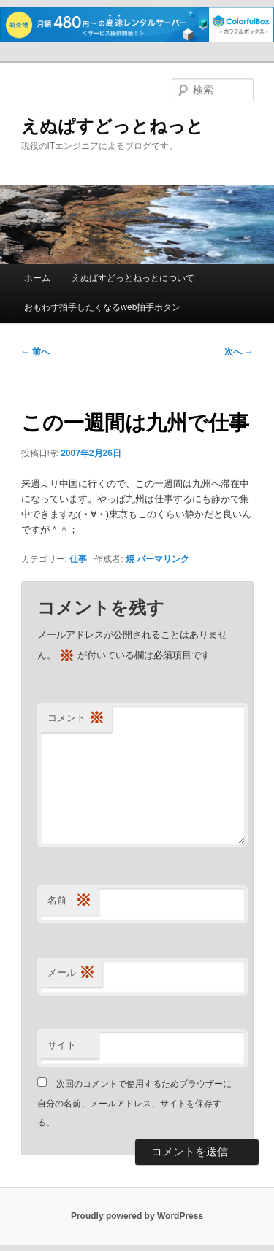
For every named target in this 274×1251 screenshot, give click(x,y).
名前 (69, 901)
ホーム (37, 278)
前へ (35, 352)
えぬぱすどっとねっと (112, 126)
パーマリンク (163, 559)
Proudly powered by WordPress (137, 1216)
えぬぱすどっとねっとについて (133, 278)
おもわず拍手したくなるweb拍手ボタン (102, 307)
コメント (75, 718)
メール (71, 973)
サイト (61, 1044)
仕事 (78, 559)
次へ (238, 352)
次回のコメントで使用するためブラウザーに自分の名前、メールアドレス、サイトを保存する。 (134, 1103)
